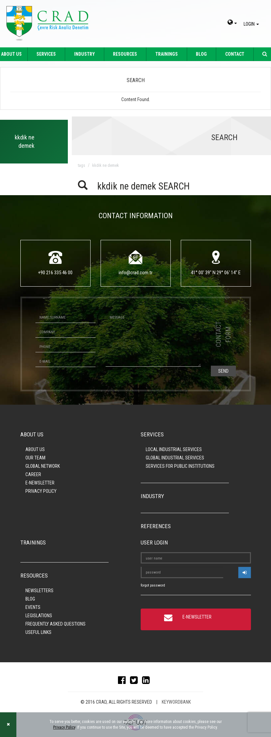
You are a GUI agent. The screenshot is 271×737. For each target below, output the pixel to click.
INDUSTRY (84, 54)
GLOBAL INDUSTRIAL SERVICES (175, 457)
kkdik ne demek (105, 165)
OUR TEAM (35, 457)
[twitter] (135, 681)
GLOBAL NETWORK (42, 466)
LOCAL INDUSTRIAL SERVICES (174, 449)
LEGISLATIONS (38, 615)
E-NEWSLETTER (39, 482)
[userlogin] (244, 572)
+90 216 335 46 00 (55, 273)
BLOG (201, 54)
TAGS (81, 165)
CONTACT (234, 54)
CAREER (33, 474)
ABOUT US (35, 449)
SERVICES (46, 54)
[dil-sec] (232, 23)
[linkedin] (147, 681)
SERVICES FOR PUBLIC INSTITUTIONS (180, 466)
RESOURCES (125, 54)
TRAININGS (166, 54)
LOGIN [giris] (252, 24)
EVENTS (32, 607)
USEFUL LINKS (38, 632)
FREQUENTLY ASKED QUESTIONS (55, 624)
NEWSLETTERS (39, 590)
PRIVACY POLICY (40, 491)
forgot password (153, 585)
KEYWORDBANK (176, 702)
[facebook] (123, 681)
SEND (223, 371)
